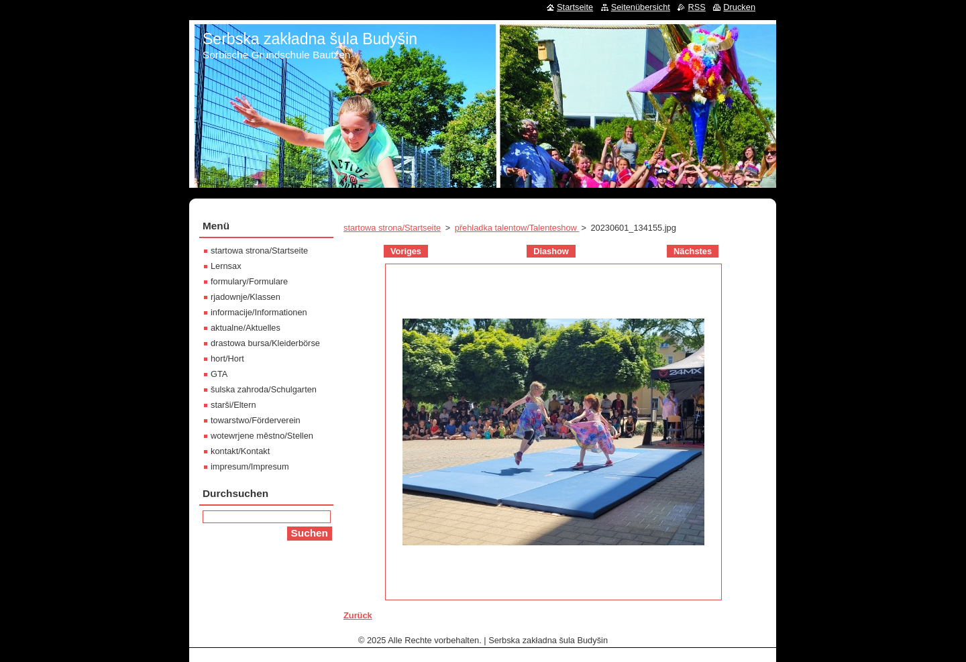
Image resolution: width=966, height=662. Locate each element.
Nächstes (693, 251)
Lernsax (226, 266)
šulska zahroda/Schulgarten (264, 389)
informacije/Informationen (259, 312)
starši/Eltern (233, 405)
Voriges (405, 251)
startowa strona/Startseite (392, 228)
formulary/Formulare (249, 281)
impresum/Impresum (250, 466)
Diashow (551, 251)
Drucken (739, 7)
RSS (696, 7)
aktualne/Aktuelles (245, 328)
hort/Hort (227, 358)
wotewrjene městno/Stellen (262, 436)
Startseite (575, 7)
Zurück (357, 615)
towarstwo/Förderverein (256, 420)
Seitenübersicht (640, 7)
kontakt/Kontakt (240, 451)
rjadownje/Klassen (245, 297)
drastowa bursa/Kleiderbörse (265, 343)
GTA (219, 374)
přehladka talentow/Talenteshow (517, 228)
